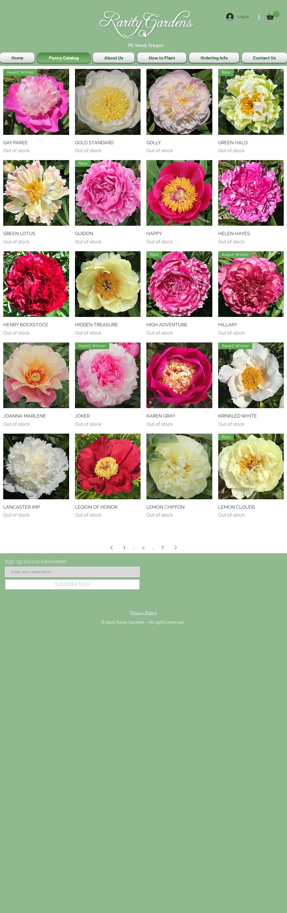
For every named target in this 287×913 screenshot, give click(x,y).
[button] (273, 15)
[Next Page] (175, 547)
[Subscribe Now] (72, 584)
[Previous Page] (111, 547)
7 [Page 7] (162, 547)
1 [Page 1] (124, 547)
